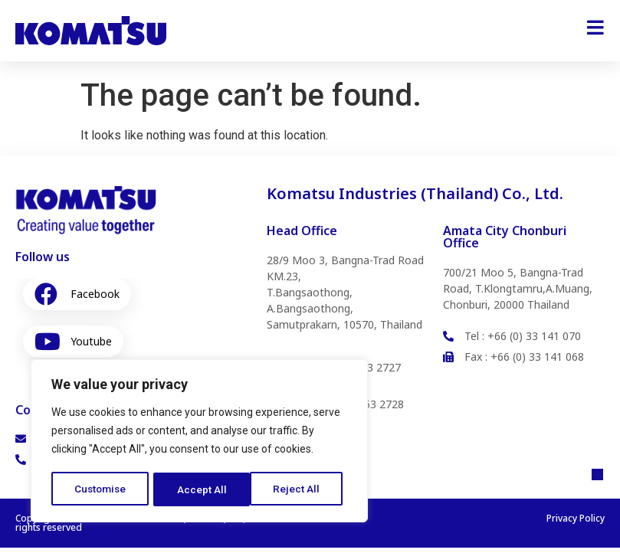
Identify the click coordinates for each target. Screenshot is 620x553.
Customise (101, 489)
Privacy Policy (575, 523)
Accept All (300, 489)
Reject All (202, 489)
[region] (199, 442)
